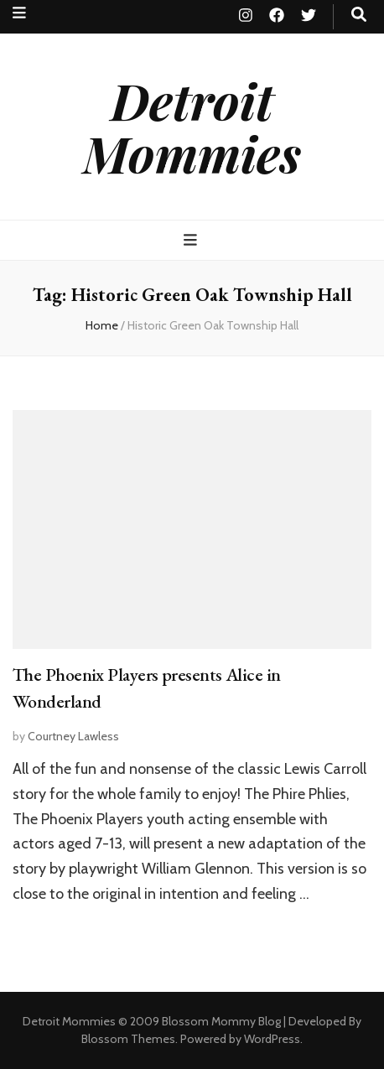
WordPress (272, 1038)
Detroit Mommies (192, 126)
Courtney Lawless (73, 736)
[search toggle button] (358, 15)
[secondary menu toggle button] (19, 13)
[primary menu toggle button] (192, 240)
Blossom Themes (128, 1038)
